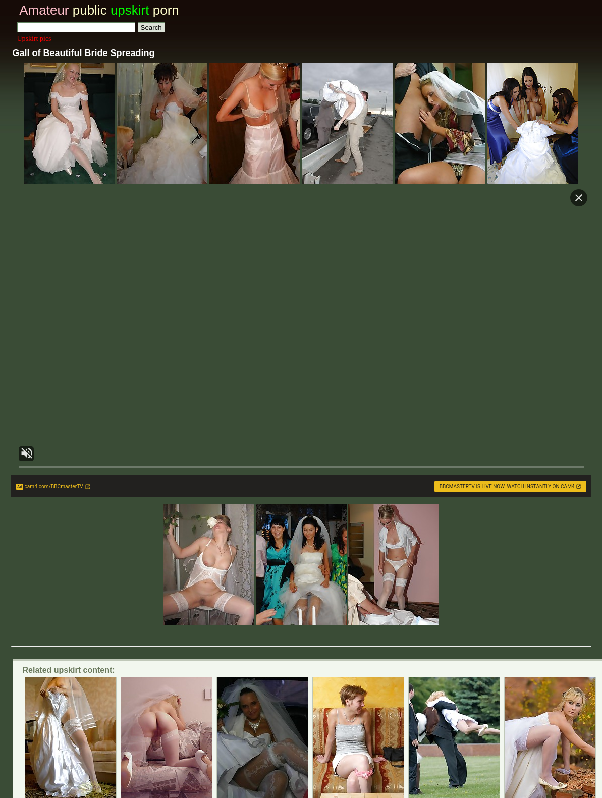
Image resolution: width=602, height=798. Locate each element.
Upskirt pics (34, 38)
